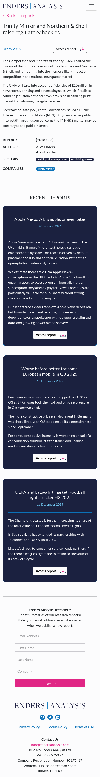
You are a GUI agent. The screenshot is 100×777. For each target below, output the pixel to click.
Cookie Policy (57, 727)
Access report (66, 49)
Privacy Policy (29, 727)
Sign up (50, 683)
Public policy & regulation (52, 159)
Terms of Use (84, 727)
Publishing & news (81, 159)
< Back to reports (19, 15)
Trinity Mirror (46, 168)
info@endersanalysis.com (50, 744)
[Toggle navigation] (91, 6)
